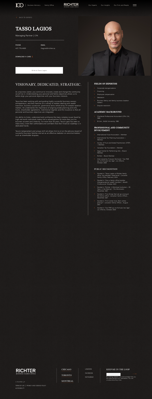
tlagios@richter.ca (48, 48)
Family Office (49, 5)
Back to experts (25, 17)
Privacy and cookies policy (36, 386)
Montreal (68, 381)
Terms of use (20, 386)
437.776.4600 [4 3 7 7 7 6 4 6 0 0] (21, 48)
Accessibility (20, 389)
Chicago (66, 370)
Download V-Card (23, 57)
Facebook (89, 374)
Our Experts (93, 5)
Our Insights (105, 5)
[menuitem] (34, 5)
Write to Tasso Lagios (39, 70)
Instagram (89, 378)
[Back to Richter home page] (26, 372)
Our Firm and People (121, 5)
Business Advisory (34, 5)
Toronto (67, 376)
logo (71, 4)
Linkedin (88, 370)
